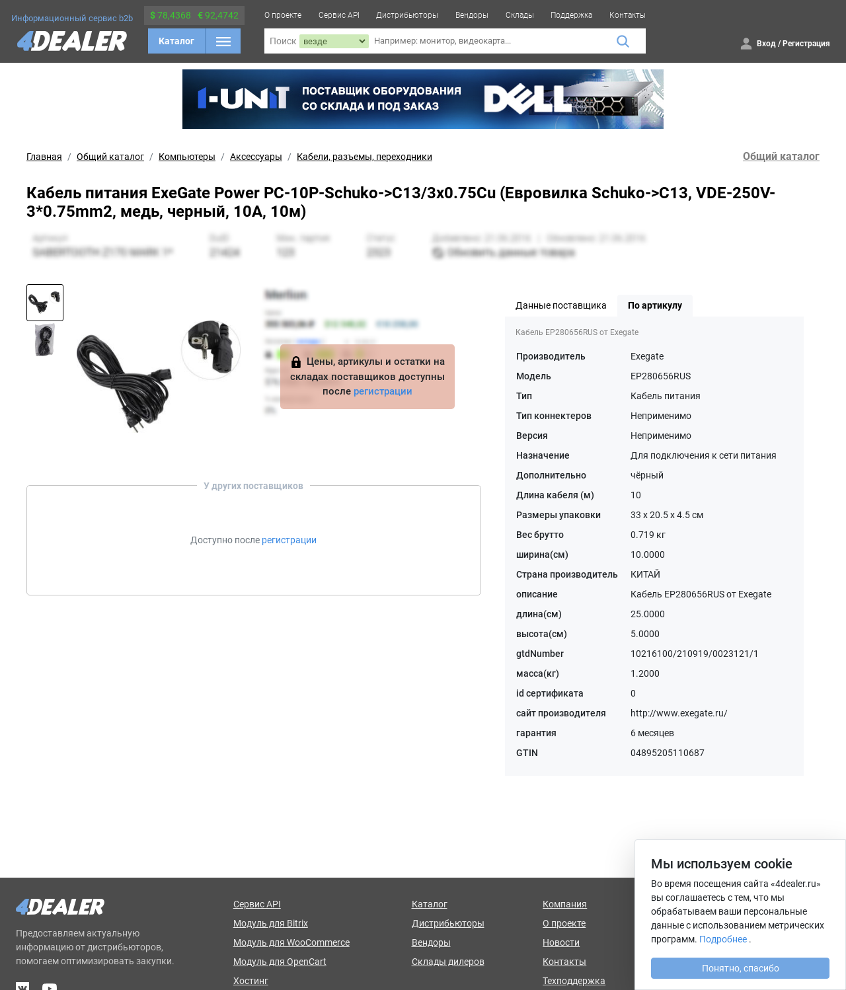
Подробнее (723, 939)
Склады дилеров (448, 961)
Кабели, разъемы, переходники (364, 156)
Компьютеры (187, 156)
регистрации (383, 391)
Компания (565, 904)
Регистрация (806, 43)
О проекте (282, 15)
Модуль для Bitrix (270, 923)
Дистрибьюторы (407, 15)
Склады (520, 15)
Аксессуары (256, 156)
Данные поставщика (561, 305)
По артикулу (655, 305)
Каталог (176, 41)
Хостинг (250, 980)
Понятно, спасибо (740, 968)
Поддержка (571, 15)
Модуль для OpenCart (280, 961)
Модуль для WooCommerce (291, 942)
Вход (766, 43)
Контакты (627, 15)
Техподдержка (574, 980)
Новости (561, 942)
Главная (44, 156)
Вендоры (471, 15)
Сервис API (339, 15)
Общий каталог (110, 156)
